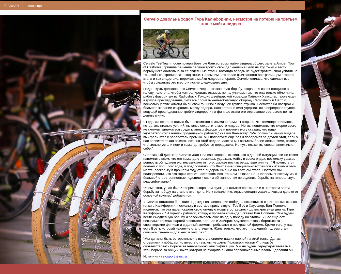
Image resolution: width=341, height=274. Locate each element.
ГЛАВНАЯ (11, 6)
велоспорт (34, 6)
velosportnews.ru (174, 256)
